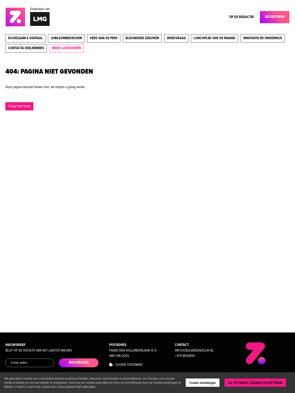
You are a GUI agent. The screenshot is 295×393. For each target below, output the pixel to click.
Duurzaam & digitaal (25, 38)
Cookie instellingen (202, 383)
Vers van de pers (104, 38)
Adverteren (274, 17)
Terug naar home (19, 106)
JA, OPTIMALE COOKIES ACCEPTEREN (255, 383)
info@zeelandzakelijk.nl (194, 350)
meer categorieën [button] (66, 48)
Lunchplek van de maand (214, 38)
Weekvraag (176, 38)
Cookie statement (126, 365)
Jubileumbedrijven (66, 38)
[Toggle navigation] (257, 18)
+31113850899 (185, 356)
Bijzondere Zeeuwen (142, 38)
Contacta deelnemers (26, 48)
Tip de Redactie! (241, 17)
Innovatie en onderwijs (262, 38)
